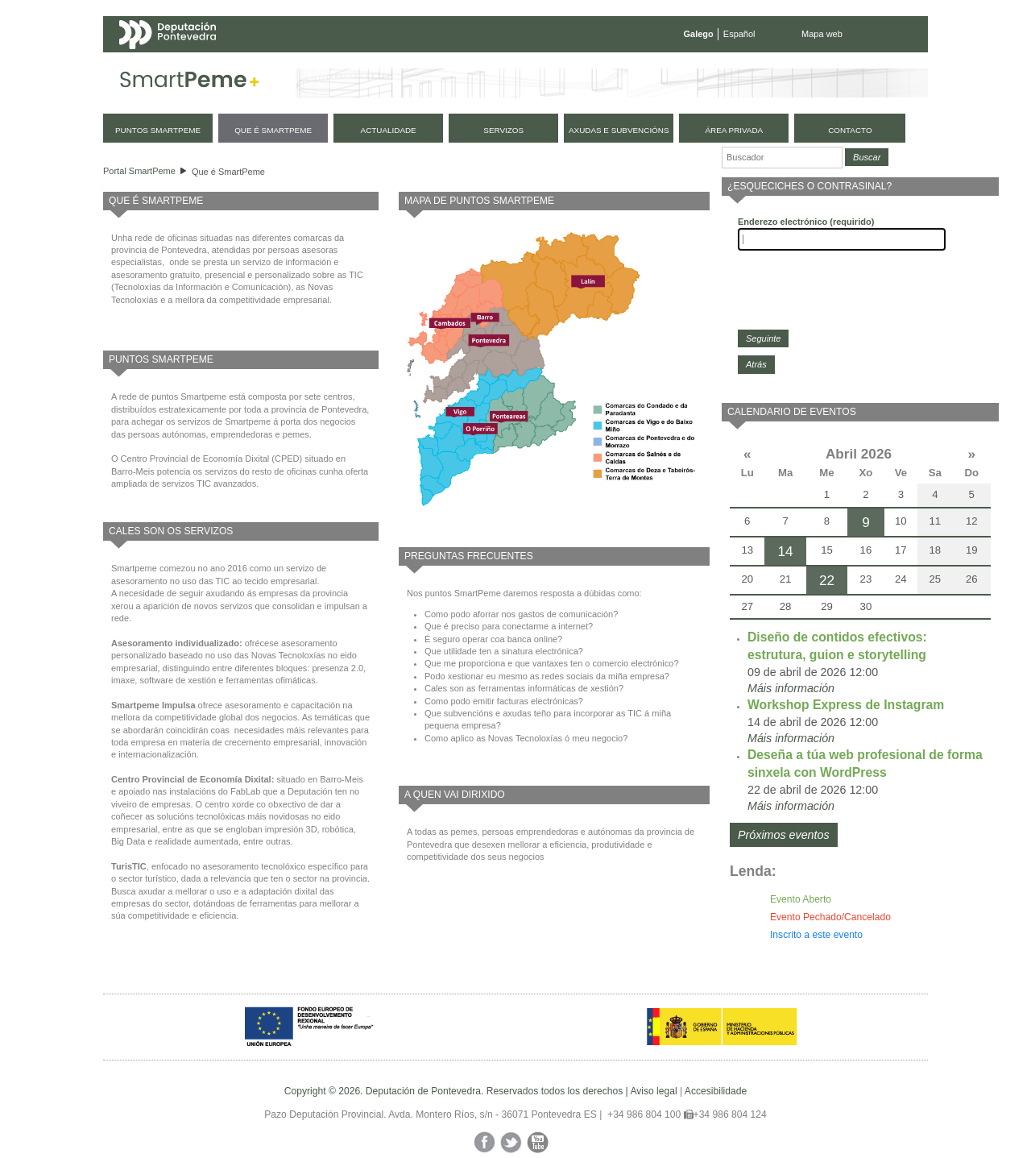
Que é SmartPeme (228, 171)
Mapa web (822, 34)
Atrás (756, 364)
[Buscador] (782, 157)
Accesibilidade (716, 1091)
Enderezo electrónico (806, 221)
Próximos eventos (784, 834)
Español (739, 34)
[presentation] (860, 290)
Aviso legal (653, 1091)
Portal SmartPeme (139, 171)
